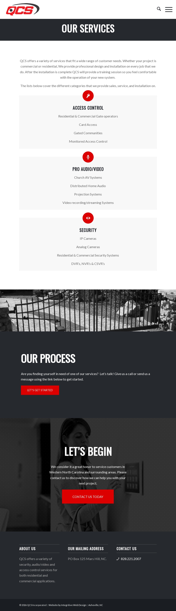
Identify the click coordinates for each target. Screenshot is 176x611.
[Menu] (166, 9)
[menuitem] (157, 9)
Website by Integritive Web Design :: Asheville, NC (76, 605)
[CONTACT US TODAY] (88, 497)
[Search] (157, 9)
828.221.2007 (131, 559)
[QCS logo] (22, 9)
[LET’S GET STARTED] (40, 390)
